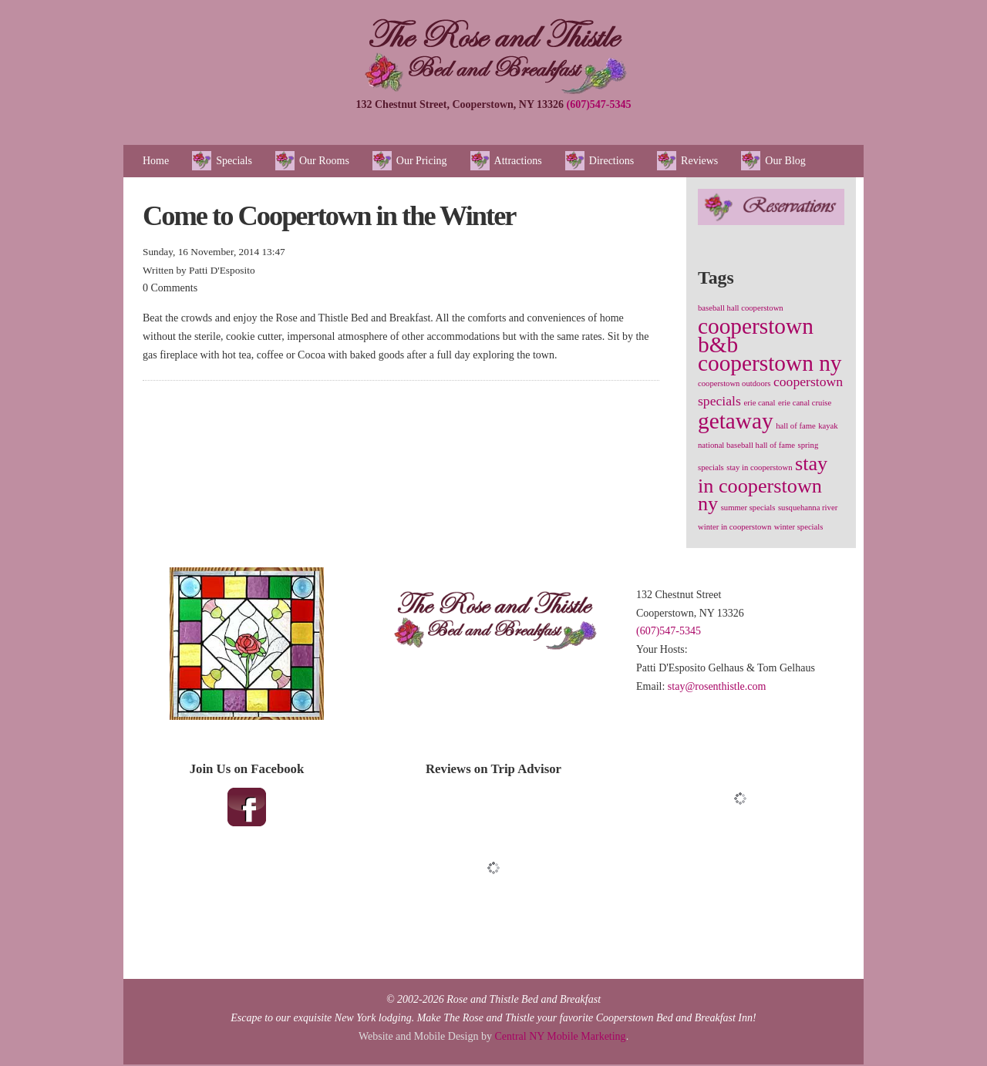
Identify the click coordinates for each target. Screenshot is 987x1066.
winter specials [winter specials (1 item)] (799, 527)
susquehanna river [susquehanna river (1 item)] (807, 507)
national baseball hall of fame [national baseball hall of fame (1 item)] (746, 445)
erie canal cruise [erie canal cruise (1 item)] (804, 402)
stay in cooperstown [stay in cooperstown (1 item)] (759, 467)
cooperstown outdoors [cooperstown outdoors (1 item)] (734, 383)
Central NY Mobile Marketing (559, 1036)
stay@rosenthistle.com (717, 686)
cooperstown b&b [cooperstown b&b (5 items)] (756, 335)
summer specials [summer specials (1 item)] (748, 507)
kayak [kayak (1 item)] (827, 426)
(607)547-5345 (599, 104)
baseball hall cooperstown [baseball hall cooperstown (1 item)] (740, 308)
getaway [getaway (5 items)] (735, 421)
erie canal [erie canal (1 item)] (759, 402)
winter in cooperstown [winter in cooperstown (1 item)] (734, 527)
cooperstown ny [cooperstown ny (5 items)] (770, 363)
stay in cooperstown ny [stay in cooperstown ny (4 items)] (762, 484)
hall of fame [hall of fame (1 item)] (795, 426)
